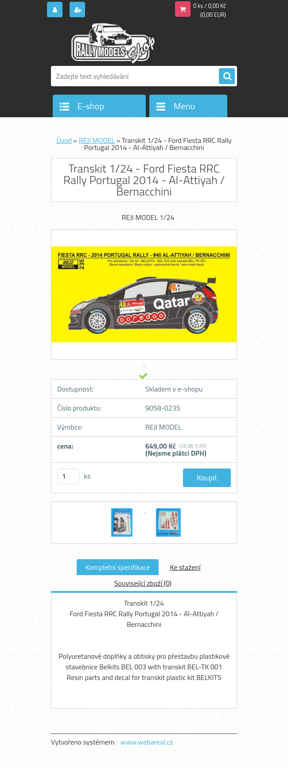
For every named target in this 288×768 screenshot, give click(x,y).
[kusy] (68, 476)
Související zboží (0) (142, 583)
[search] (227, 76)
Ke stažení (185, 567)
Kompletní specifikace (118, 567)
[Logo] (112, 43)
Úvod (64, 140)
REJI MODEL (97, 140)
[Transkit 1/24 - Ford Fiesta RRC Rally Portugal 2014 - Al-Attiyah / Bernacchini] (122, 509)
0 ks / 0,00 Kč (209, 5)
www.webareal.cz (147, 742)
